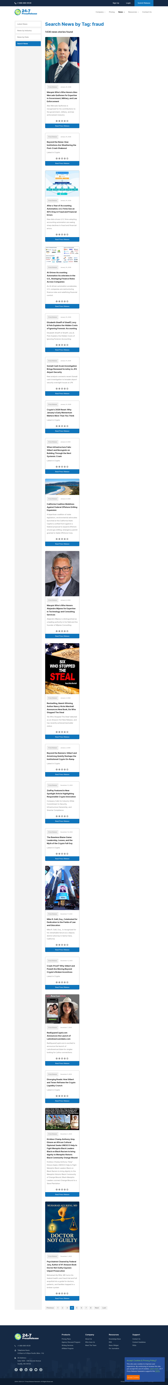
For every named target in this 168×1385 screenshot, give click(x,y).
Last (104, 1308)
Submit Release (144, 3)
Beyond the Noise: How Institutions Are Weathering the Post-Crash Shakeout (61, 145)
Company (89, 1335)
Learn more (154, 1369)
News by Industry (24, 31)
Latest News (22, 24)
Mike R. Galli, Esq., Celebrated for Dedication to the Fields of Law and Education (62, 922)
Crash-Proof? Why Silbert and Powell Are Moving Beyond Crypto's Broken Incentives (61, 969)
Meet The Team (90, 1345)
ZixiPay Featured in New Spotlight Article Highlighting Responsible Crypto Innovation (61, 794)
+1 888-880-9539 (23, 3)
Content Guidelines (139, 1342)
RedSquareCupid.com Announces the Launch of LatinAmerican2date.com (59, 1036)
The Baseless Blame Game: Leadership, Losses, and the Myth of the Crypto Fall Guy (60, 840)
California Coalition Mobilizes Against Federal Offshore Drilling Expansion (62, 507)
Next (97, 1308)
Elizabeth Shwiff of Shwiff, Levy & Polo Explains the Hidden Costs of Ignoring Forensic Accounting (62, 326)
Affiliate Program (68, 1348)
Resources (114, 1335)
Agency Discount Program (71, 1342)
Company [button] (100, 12)
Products (66, 1335)
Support (136, 1335)
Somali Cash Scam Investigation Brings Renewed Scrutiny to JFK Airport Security (62, 369)
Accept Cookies (133, 1377)
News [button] (120, 12)
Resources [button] (132, 12)
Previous (50, 1308)
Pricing (112, 12)
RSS (110, 1342)
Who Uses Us (90, 1342)
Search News (22, 44)
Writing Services (67, 1345)
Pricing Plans (66, 1339)
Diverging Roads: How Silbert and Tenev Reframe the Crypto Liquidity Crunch (61, 1083)
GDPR (157, 1371)
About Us (88, 1339)
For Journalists (114, 1348)
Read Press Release (62, 126)
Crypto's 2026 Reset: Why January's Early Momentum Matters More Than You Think (60, 413)
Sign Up (116, 3)
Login (128, 3)
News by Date (23, 37)
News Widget (113, 1345)
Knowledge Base (115, 1339)
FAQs (134, 1345)
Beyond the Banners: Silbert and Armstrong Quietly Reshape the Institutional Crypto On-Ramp (62, 756)
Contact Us (147, 12)
